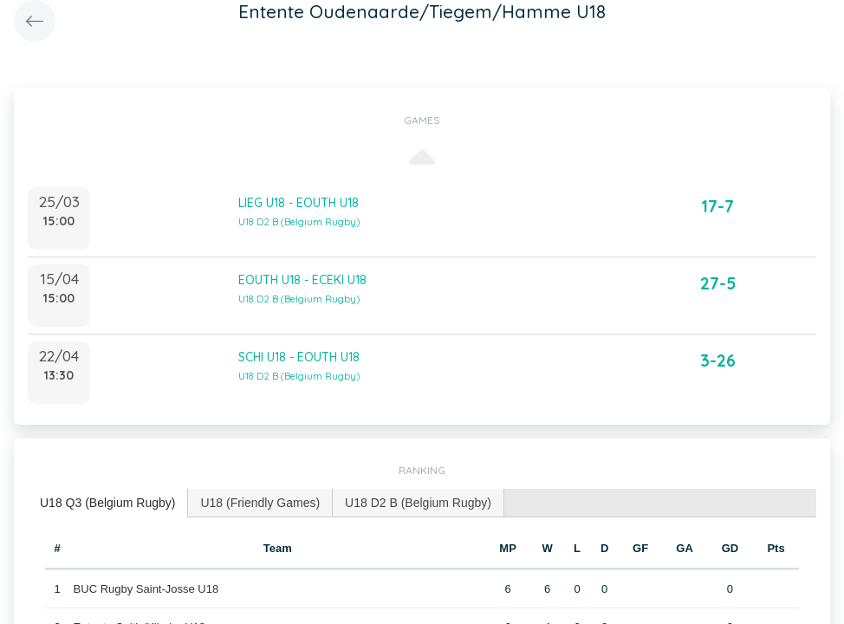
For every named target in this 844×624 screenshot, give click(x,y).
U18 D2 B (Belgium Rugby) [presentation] (418, 503)
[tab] (108, 503)
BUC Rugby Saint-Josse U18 (146, 588)
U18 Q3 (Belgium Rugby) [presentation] (107, 503)
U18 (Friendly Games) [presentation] (260, 503)
